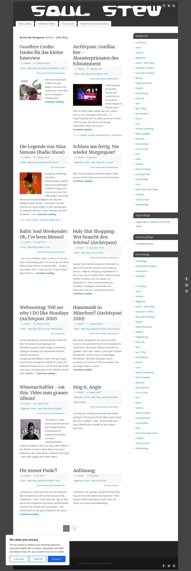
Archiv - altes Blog (29, 68)
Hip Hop (140, 98)
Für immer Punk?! (38, 470)
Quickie (139, 164)
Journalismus (54, 68)
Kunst (139, 118)
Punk (57, 480)
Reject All (38, 559)
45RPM (139, 52)
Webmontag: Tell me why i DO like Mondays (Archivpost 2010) (44, 313)
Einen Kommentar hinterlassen (51, 73)
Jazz (138, 103)
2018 (138, 47)
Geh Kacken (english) (146, 266)
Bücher (139, 78)
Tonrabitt (140, 276)
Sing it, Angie (87, 387)
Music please (25, 23)
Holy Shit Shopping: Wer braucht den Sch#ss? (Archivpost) (95, 237)
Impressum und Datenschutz (94, 23)
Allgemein (78, 162)
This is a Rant (97, 252)
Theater (140, 194)
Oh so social (68, 23)
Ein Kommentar (58, 167)
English (41, 247)
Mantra (97, 563)
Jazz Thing (42, 68)
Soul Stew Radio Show (48, 162)
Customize (19, 559)
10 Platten (141, 42)
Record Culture (55, 408)
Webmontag (56, 328)
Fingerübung (142, 93)
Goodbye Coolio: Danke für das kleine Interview (41, 52)
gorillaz (83, 135)
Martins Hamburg (144, 128)
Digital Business (144, 83)
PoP (63, 68)
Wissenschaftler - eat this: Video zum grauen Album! (44, 392)
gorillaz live (116, 135)
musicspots (141, 271)
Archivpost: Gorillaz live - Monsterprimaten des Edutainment (96, 55)
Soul (48, 247)
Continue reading (55, 101)
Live (138, 123)
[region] (37, 550)
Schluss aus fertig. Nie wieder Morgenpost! (96, 149)
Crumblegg (141, 260)
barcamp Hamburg (145, 72)
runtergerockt (143, 174)
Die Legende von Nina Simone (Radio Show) (43, 149)
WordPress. (108, 563)
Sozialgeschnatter (145, 243)
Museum (140, 138)
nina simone (32, 220)
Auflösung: (84, 470)
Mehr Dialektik (143, 133)
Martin (27, 63)
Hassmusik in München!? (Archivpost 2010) (97, 313)
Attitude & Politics (46, 23)
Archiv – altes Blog (145, 62)
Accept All (56, 559)
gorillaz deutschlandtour (99, 135)
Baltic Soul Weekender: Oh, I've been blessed (44, 234)
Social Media (142, 179)
